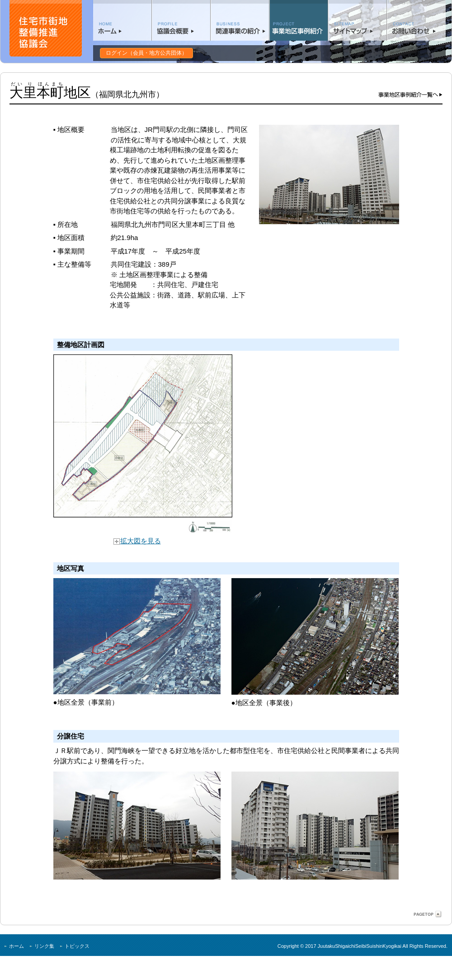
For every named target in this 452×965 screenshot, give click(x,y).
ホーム (122, 20)
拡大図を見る (137, 541)
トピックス (77, 946)
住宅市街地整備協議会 (45, 28)
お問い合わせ (416, 20)
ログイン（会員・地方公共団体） (146, 53)
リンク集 (44, 946)
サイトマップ (357, 20)
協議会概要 (181, 20)
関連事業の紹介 (240, 20)
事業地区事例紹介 (298, 20)
